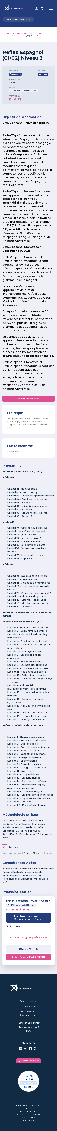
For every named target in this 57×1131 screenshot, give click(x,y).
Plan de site (28, 1120)
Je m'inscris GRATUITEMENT (28, 957)
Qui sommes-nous (29, 1006)
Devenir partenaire (28, 1015)
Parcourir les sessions (18, 19)
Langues (38, 33)
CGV (28, 1108)
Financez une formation (28, 1023)
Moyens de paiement (28, 1027)
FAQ (28, 1031)
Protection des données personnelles (29, 1116)
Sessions (16, 33)
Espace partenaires (28, 1061)
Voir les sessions (28, 398)
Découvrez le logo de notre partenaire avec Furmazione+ (28, 938)
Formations (27, 33)
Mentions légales (28, 1111)
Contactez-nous (28, 1011)
